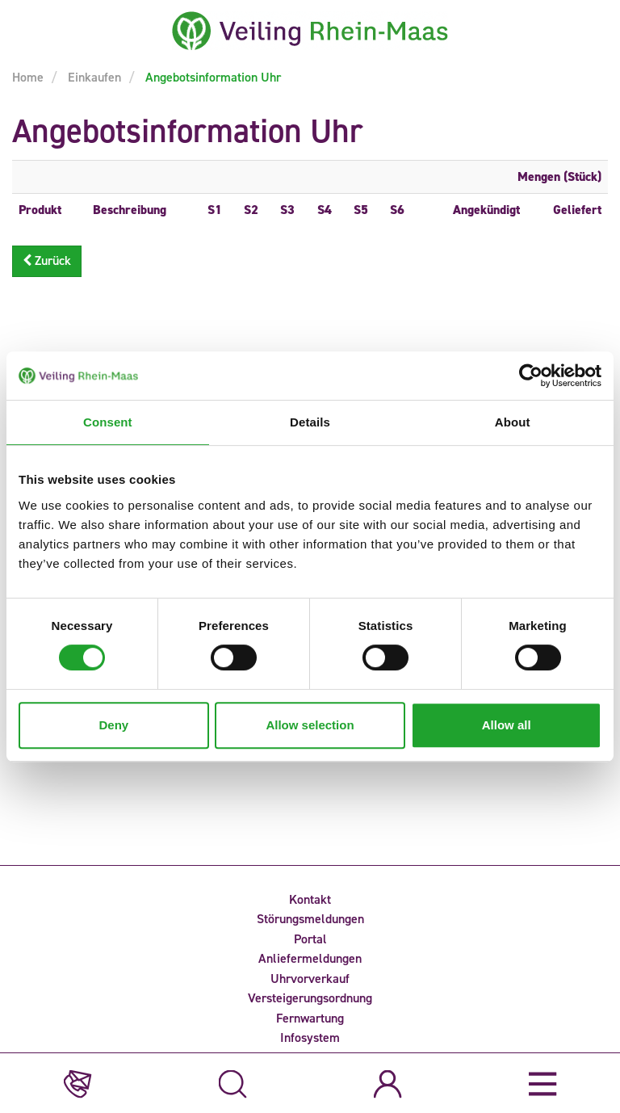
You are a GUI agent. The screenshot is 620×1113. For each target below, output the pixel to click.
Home (28, 77)
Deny (113, 725)
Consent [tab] (107, 422)
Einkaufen (93, 77)
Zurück (47, 260)
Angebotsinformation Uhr (211, 77)
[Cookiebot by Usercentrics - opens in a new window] (530, 375)
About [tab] (512, 422)
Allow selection (310, 725)
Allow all (506, 725)
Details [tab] (310, 422)
